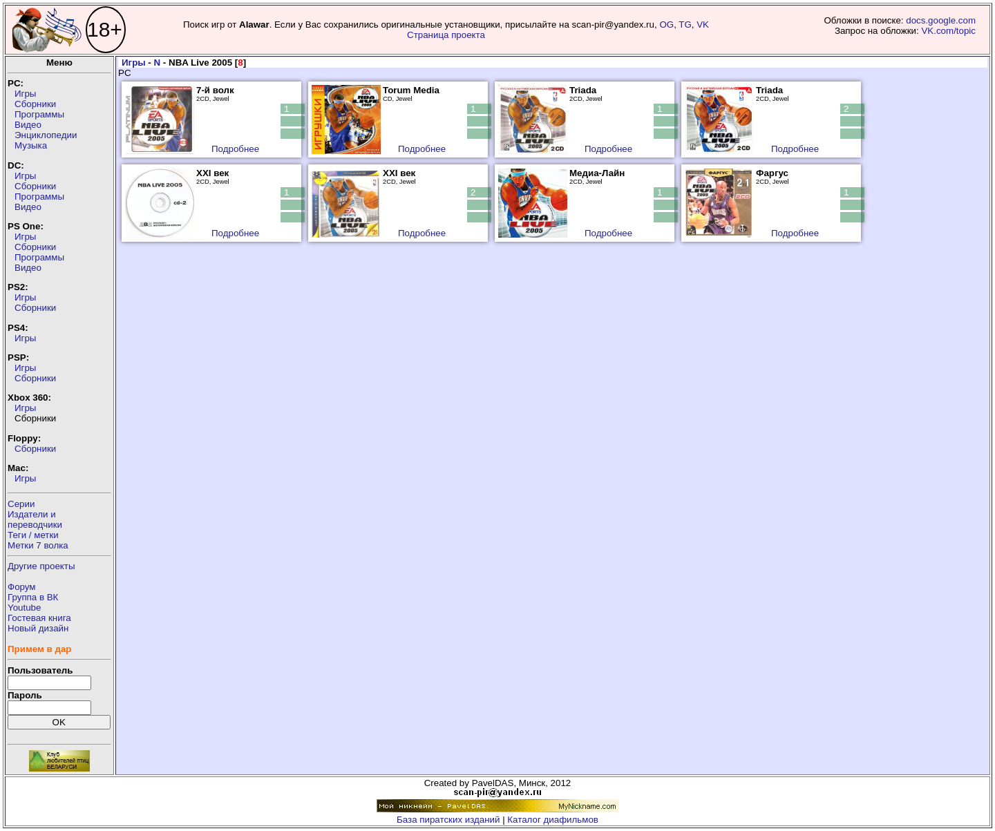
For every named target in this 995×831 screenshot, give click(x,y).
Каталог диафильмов (552, 819)
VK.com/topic (948, 31)
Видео (28, 125)
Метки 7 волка (38, 545)
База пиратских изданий (448, 819)
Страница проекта (446, 35)
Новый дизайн (38, 628)
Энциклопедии (46, 135)
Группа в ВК (33, 597)
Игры (25, 93)
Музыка (31, 145)
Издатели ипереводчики (35, 519)
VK (702, 24)
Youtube (24, 607)
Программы (39, 114)
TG (685, 24)
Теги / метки (33, 535)
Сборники (35, 104)
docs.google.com (941, 20)
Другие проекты (41, 566)
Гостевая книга (39, 618)
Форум (22, 587)
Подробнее (235, 149)
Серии (21, 504)
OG (666, 24)
